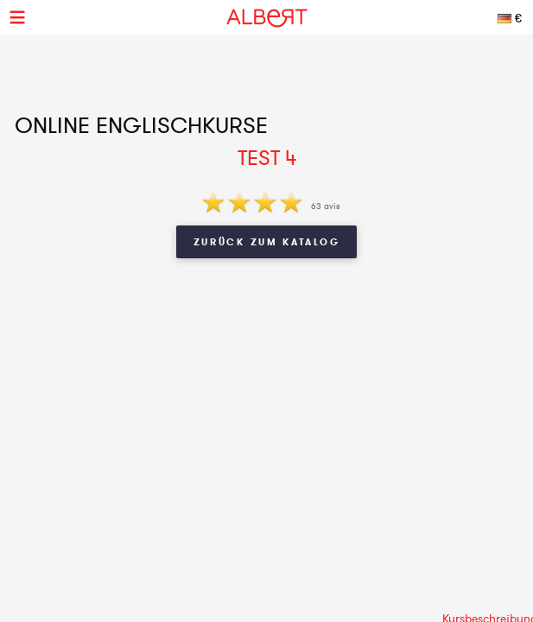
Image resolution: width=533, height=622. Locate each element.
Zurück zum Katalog (267, 242)
